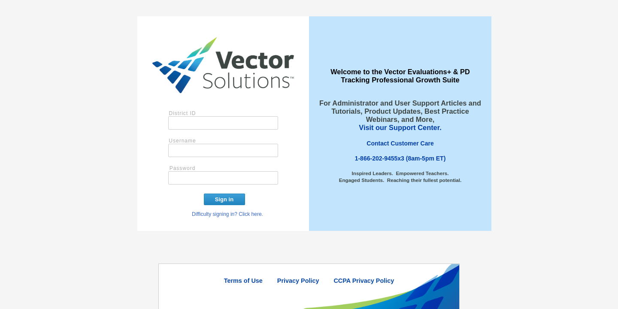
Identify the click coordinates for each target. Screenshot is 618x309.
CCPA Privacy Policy (363, 280)
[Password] (223, 178)
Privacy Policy (298, 280)
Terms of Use (243, 280)
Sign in (224, 199)
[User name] (223, 150)
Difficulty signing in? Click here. (227, 214)
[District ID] (223, 123)
